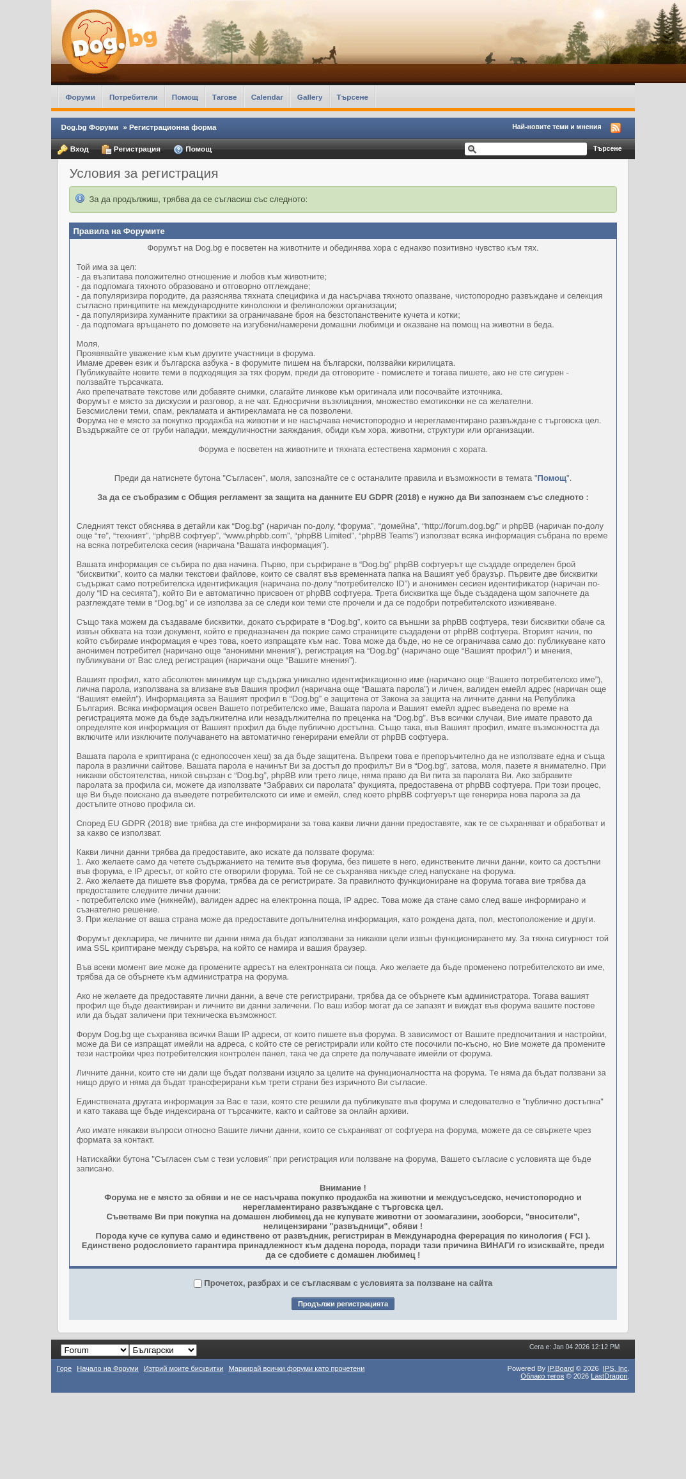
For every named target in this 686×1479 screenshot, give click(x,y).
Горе (64, 1368)
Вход (73, 150)
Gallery (310, 97)
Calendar (267, 97)
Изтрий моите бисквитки (184, 1368)
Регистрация (131, 150)
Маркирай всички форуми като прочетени (296, 1368)
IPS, (615, 1368)
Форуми (80, 97)
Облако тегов (542, 1376)
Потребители (133, 97)
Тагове (224, 97)
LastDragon (609, 1376)
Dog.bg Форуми (89, 127)
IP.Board (560, 1368)
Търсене (353, 97)
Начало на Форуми (108, 1368)
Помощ (185, 97)
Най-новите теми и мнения (556, 126)
